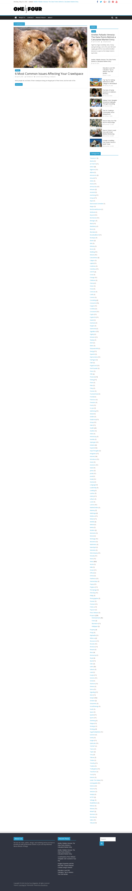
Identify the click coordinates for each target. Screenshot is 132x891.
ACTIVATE (93, 164)
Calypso (92, 260)
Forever (92, 391)
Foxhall (92, 397)
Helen (91, 433)
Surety (92, 737)
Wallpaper (95, 626)
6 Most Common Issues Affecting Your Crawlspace (49, 74)
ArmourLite (93, 186)
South (91, 709)
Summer (92, 735)
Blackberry (93, 226)
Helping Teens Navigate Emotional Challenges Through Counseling (110, 102)
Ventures (92, 791)
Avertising (93, 195)
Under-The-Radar (95, 780)
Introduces (93, 459)
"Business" (93, 158)
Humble (92, 439)
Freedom (92, 402)
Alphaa (92, 172)
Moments (93, 533)
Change (92, 277)
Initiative (92, 445)
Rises (91, 652)
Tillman (92, 757)
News (93, 31)
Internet (92, 456)
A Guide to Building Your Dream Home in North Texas (109, 142)
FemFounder (94, 368)
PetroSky (92, 593)
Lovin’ (91, 502)
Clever (92, 286)
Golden (92, 416)
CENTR (92, 272)
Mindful (92, 522)
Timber (92, 760)
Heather (92, 431)
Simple (17, 70)
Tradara (92, 766)
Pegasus (92, 587)
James (92, 470)
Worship (92, 817)
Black (91, 223)
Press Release (94, 612)
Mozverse (93, 541)
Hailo (91, 425)
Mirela (92, 527)
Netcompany (94, 553)
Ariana (92, 184)
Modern (92, 530)
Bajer (91, 201)
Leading (92, 490)
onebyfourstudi (107, 42)
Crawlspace (52, 76)
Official (92, 573)
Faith (91, 362)
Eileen (91, 345)
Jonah (91, 473)
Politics (92, 607)
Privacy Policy (41, 17)
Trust (91, 774)
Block (91, 229)
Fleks (91, 385)
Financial (92, 377)
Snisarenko (93, 703)
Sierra (91, 689)
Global (92, 414)
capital (92, 263)
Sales (91, 664)
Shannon (92, 683)
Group (92, 422)
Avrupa (92, 198)
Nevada (92, 556)
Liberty (92, 496)
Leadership (93, 487)
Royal (91, 658)
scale (91, 672)
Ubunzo (92, 777)
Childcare (92, 280)
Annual (92, 178)
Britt (91, 243)
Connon (92, 297)
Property (92, 629)
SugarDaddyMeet (95, 732)
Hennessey (93, 436)
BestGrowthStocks (95, 209)
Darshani (92, 323)
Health (92, 428)
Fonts (93, 620)
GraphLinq (93, 419)
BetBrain (92, 212)
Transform (93, 771)
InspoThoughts (94, 451)
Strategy (92, 729)
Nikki (91, 567)
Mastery (92, 510)
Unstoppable (93, 783)
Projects (22, 17)
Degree (92, 326)
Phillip (91, 595)
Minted (92, 524)
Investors (92, 465)
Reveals (92, 644)
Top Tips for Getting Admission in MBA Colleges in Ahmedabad (110, 81)
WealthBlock (93, 803)
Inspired (92, 448)
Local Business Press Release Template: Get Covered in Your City (67, 858)
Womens (92, 814)
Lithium (92, 499)
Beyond (92, 215)
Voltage (92, 800)
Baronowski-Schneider (96, 203)
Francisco (93, 399)
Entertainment (96, 618)
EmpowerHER (94, 348)
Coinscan (92, 291)
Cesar (91, 274)
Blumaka (92, 232)
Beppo (92, 206)
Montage (92, 539)
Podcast (92, 604)
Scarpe (92, 675)
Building (92, 252)
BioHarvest (93, 218)
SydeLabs (93, 743)
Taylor (92, 752)
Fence (91, 371)
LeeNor (92, 493)
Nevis (91, 558)
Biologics (92, 220)
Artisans (92, 189)
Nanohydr (93, 547)
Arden (91, 181)
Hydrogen (93, 442)
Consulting (93, 300)
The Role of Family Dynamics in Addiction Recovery (109, 92)
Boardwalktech (94, 235)
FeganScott (93, 365)
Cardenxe (93, 266)
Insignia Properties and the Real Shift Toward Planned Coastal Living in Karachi (66, 865)
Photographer (94, 598)
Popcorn (92, 610)
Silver (91, 695)
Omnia (92, 575)
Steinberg (93, 720)
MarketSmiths (94, 507)
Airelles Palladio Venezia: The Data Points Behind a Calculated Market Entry (56, 2)
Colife (91, 294)
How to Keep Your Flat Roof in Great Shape (109, 121)
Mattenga (93, 513)
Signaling (92, 692)
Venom (92, 788)
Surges (92, 740)
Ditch (91, 343)
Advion (92, 166)
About (50, 17)
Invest (91, 462)
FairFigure (93, 360)
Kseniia (92, 482)
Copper (92, 306)
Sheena (92, 686)
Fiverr (91, 382)
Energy (92, 351)
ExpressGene (94, 357)
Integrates (93, 453)
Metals (92, 519)
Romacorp (93, 655)
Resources (93, 641)
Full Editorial (29, 76)
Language (93, 485)
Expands (92, 354)
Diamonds (93, 328)
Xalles (91, 820)
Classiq (92, 283)
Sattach (92, 669)
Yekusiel (92, 823)
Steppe (92, 723)
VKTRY (92, 797)
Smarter (92, 700)
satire (91, 666)
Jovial (91, 476)
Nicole (92, 564)
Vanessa (92, 786)
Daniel (92, 320)
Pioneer (92, 601)
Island (91, 468)
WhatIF (92, 811)
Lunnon (92, 504)
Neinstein (93, 550)
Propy (91, 632)
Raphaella (93, 635)
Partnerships (93, 581)
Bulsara (92, 255)
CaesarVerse (93, 257)
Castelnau (93, 269)
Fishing (92, 379)
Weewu (92, 808)
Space (91, 712)
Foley (91, 388)
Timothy (92, 763)
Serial (91, 681)
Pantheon (93, 578)
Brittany (92, 246)
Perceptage (93, 590)
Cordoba (92, 308)
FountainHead (94, 394)
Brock (91, 249)
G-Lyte (92, 408)
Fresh (91, 405)
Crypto (92, 314)
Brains (92, 240)
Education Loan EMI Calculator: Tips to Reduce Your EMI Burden (109, 70)
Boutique (92, 237)
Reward (92, 649)
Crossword (93, 311)
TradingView (93, 769)
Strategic (92, 726)
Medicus (92, 516)
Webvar (92, 806)
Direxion (92, 337)
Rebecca (92, 638)
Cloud (91, 289)
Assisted (92, 192)
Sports (92, 717)
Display (92, 340)
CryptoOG (93, 317)
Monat (92, 536)
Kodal (91, 479)
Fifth (91, 374)
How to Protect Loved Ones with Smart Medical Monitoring (109, 132)
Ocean (92, 570)
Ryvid (91, 661)
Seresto (92, 678)
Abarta (92, 161)
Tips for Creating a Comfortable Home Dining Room (108, 112)
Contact (30, 17)
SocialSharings (94, 706)
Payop (92, 584)
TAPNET (92, 746)
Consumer (93, 303)
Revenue (92, 646)
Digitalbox (93, 331)
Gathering (93, 411)
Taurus (92, 749)
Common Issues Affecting (42, 76)
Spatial (92, 715)
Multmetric (93, 544)
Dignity (92, 334)
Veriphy (92, 794)
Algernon (92, 169)
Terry (91, 754)
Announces (93, 175)
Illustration (95, 623)
